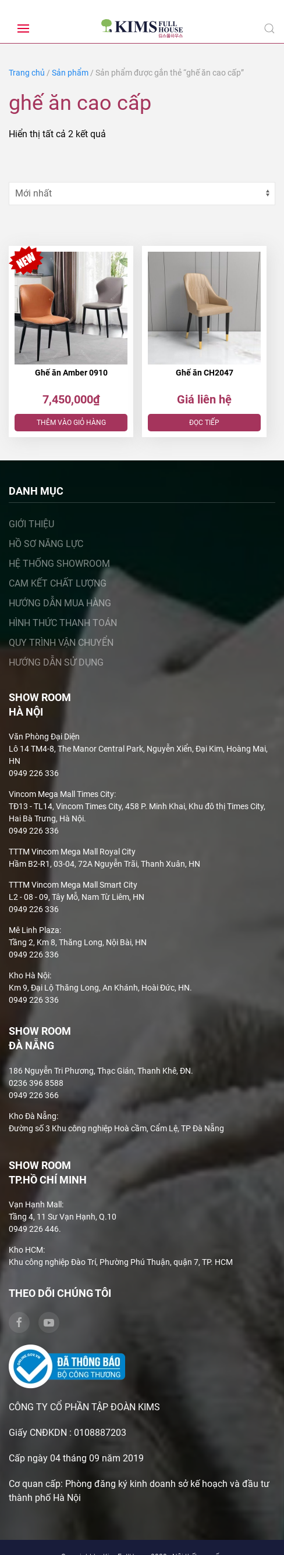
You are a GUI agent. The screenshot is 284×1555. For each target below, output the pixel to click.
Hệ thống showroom (59, 563)
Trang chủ (27, 72)
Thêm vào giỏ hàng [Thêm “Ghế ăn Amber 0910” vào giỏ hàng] (71, 423)
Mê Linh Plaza (34, 930)
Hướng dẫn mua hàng (60, 603)
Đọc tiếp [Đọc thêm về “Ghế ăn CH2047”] (204, 423)
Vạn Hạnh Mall (35, 1204)
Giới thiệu (31, 524)
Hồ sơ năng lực (46, 543)
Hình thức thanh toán (63, 622)
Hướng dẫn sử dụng (56, 662)
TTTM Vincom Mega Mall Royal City (72, 851)
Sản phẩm (70, 72)
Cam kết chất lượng (57, 583)
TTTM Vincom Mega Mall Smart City (73, 884)
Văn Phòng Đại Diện (44, 736)
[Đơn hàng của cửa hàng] (142, 193)
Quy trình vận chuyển (61, 642)
